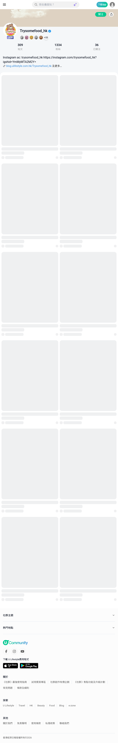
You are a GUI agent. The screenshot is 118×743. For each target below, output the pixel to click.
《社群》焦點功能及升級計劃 (89, 682)
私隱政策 (50, 723)
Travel (22, 705)
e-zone (72, 705)
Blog (61, 705)
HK (31, 705)
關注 (100, 14)
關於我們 (7, 723)
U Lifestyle (8, 705)
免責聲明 (22, 723)
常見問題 (7, 688)
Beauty (41, 705)
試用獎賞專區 (38, 682)
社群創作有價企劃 (59, 682)
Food (52, 705)
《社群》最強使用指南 (15, 682)
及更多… (57, 65)
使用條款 (36, 723)
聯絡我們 (64, 723)
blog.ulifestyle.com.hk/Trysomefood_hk (28, 65)
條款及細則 (23, 688)
